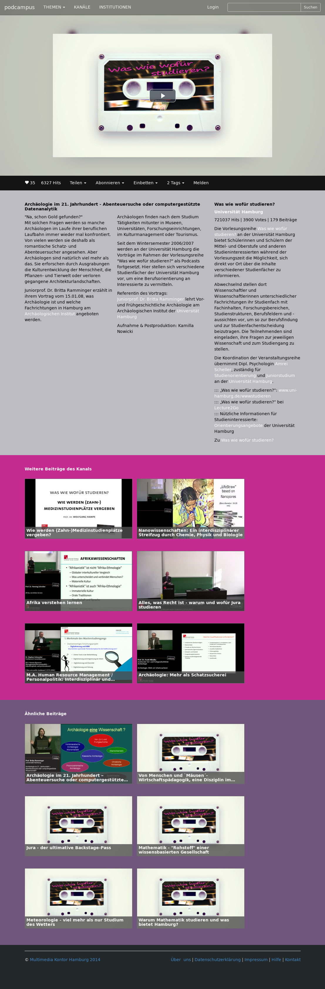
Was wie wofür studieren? (247, 440)
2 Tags (175, 182)
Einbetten (146, 182)
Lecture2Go (226, 407)
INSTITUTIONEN (115, 7)
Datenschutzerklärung (218, 959)
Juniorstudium (280, 375)
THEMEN (54, 7)
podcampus (19, 7)
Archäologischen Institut (50, 313)
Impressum (256, 959)
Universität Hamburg (238, 211)
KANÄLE (82, 7)
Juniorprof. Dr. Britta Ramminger (150, 299)
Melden (201, 182)
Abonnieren (110, 182)
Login (213, 7)
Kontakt (293, 959)
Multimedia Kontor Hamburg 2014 (65, 959)
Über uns (181, 959)
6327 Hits (51, 182)
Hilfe (276, 959)
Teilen (78, 182)
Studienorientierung (235, 375)
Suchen (310, 7)
